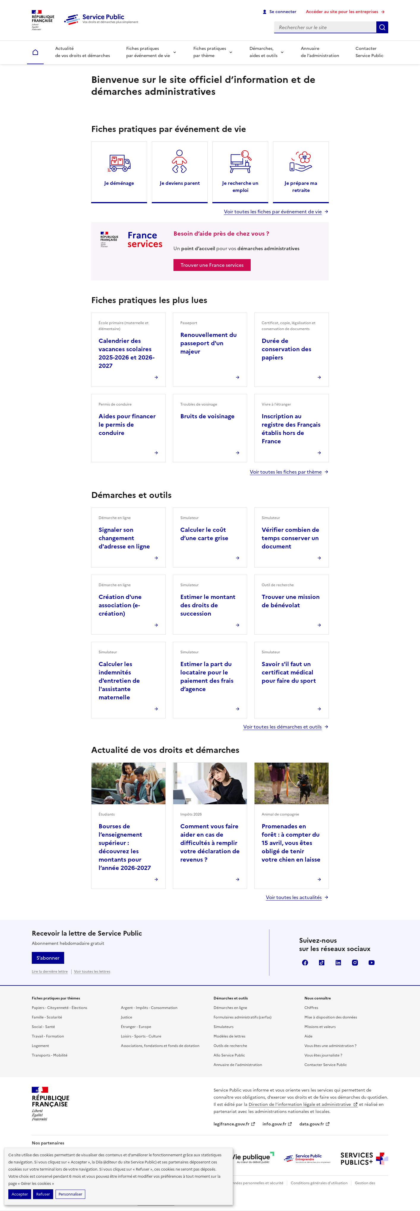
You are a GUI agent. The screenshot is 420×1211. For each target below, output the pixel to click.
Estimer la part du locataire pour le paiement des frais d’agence (206, 676)
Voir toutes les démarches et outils (282, 726)
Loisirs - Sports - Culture (141, 1036)
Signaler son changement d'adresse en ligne (124, 538)
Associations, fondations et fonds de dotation (160, 1045)
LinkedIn (338, 963)
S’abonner (48, 957)
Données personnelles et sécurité (255, 1183)
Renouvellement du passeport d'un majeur (208, 343)
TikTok (322, 963)
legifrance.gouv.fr (234, 1124)
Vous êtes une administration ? (330, 1045)
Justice (126, 1017)
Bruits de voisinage (207, 416)
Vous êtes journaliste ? (323, 1055)
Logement (40, 1045)
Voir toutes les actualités (294, 897)
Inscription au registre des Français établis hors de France (291, 429)
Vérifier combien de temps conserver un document (290, 538)
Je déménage (119, 183)
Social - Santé (43, 1026)
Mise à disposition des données (330, 1017)
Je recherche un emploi (240, 186)
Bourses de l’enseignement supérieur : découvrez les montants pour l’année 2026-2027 (125, 847)
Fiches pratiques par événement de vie (148, 52)
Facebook (305, 963)
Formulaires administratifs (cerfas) (242, 1017)
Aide (308, 1036)
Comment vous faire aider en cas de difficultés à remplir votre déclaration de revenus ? (210, 843)
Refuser (43, 1194)
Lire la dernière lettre (50, 971)
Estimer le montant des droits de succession (208, 605)
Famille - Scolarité (47, 1017)
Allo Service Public (229, 1055)
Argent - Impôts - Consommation (149, 1007)
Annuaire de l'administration (238, 1064)
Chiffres (311, 1007)
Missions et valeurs (320, 1026)
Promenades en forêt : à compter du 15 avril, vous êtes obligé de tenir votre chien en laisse (291, 843)
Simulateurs (223, 1026)
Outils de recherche (230, 1045)
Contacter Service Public (369, 52)
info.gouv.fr (277, 1124)
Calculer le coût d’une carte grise (204, 534)
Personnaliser (70, 1194)
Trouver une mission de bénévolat (291, 601)
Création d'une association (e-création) (120, 605)
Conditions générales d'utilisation (319, 1183)
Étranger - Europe (136, 1026)
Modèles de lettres (229, 1036)
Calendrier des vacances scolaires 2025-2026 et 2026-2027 (126, 353)
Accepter (20, 1194)
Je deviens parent (180, 183)
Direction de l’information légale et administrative (303, 1104)
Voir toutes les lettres (92, 971)
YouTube (372, 963)
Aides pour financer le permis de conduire (127, 424)
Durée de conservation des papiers (286, 349)
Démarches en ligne (230, 1007)
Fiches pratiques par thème (209, 52)
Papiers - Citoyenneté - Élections (59, 1007)
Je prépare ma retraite (301, 186)
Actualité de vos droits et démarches (82, 52)
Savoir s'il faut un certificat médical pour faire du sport (289, 672)
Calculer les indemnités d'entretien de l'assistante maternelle (119, 681)
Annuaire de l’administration (320, 52)
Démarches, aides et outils (263, 52)
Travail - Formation (48, 1036)
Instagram (355, 963)
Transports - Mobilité (49, 1055)
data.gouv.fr (314, 1124)
